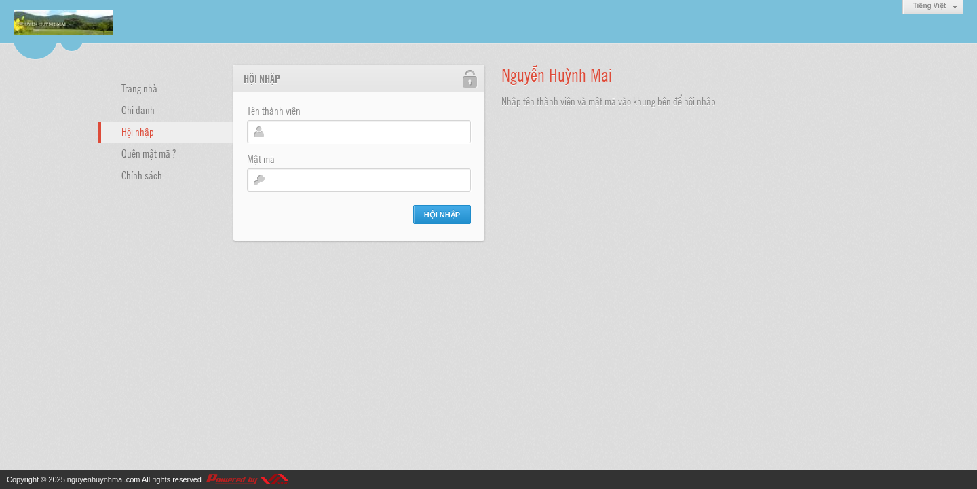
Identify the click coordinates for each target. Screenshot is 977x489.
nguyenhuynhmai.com (103, 479)
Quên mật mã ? (148, 152)
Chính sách (141, 174)
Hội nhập (137, 131)
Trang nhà (139, 87)
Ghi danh (138, 109)
